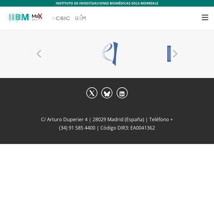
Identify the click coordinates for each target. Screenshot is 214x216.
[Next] (174, 53)
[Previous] (39, 53)
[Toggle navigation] (205, 17)
